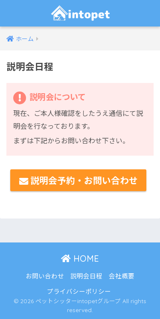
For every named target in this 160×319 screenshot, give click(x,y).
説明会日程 (86, 275)
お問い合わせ (45, 275)
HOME (80, 258)
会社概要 (121, 275)
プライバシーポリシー (79, 291)
